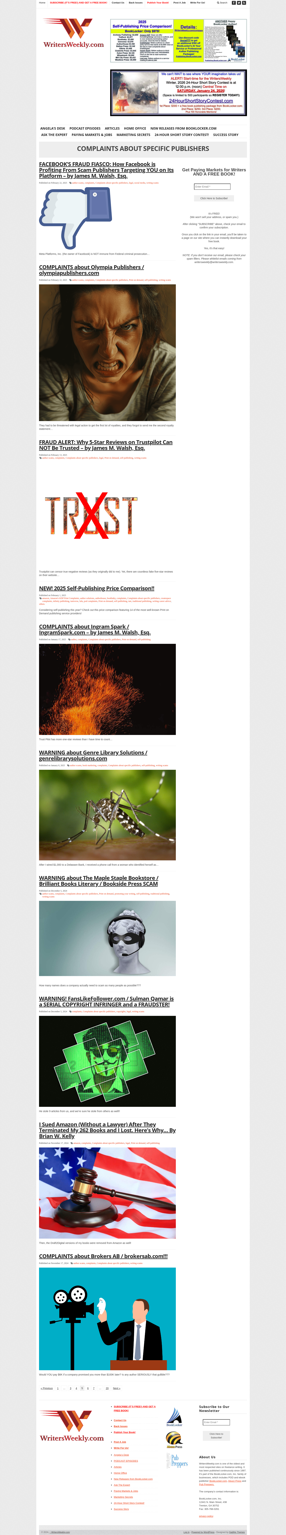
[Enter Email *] (212, 187)
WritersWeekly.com (60, 1532)
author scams (78, 183)
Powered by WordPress (203, 1532)
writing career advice (161, 601)
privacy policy (206, 1516)
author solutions (87, 598)
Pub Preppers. (206, 1484)
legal (131, 183)
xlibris (42, 604)
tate (129, 601)
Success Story (225, 135)
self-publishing (151, 280)
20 (107, 1388)
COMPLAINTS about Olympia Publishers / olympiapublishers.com (91, 270)
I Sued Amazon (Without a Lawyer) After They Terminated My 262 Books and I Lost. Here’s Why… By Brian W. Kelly (107, 1130)
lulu (81, 601)
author (74, 639)
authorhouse (100, 598)
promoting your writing (125, 893)
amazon (45, 598)
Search (222, 2)
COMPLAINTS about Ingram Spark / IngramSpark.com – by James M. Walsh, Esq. (95, 629)
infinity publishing (61, 601)
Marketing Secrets (133, 135)
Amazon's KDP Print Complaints (64, 598)
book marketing (89, 765)
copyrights (121, 1011)
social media (139, 183)
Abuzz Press (234, 1481)
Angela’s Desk (52, 128)
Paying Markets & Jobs (92, 135)
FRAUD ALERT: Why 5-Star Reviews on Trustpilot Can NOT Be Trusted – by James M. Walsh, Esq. (106, 445)
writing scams (152, 183)
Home (42, 2)
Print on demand (136, 280)
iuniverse (74, 601)
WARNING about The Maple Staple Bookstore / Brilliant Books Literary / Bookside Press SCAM (98, 880)
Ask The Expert (54, 135)
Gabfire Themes (237, 1532)
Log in (186, 1532)
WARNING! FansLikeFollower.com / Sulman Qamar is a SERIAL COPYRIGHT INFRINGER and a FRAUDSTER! (106, 1001)
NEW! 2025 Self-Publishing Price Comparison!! (96, 588)
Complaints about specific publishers (111, 183)
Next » (116, 1388)
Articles (112, 128)
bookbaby (111, 598)
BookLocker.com (218, 1481)
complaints (89, 183)
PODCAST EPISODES (85, 128)
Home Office (135, 128)
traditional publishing (142, 601)
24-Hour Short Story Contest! (182, 135)
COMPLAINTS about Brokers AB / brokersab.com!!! (103, 1256)
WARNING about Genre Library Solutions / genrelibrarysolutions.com (93, 755)
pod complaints (90, 601)
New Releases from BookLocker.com (183, 128)
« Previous (47, 1388)
